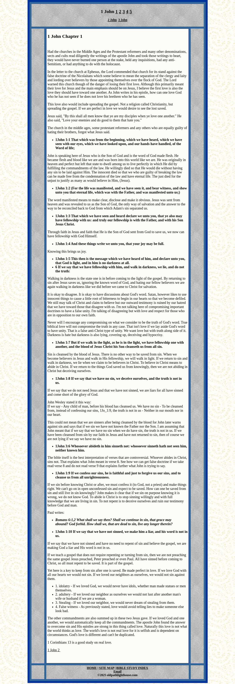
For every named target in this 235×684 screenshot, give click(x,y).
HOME (92, 668)
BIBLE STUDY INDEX (132, 668)
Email (118, 671)
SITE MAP (106, 668)
